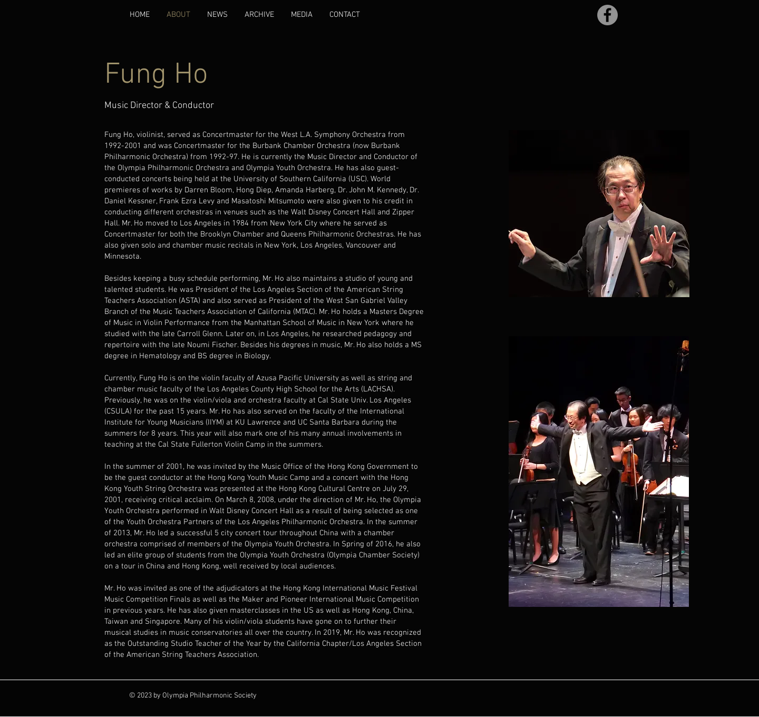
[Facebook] (607, 15)
